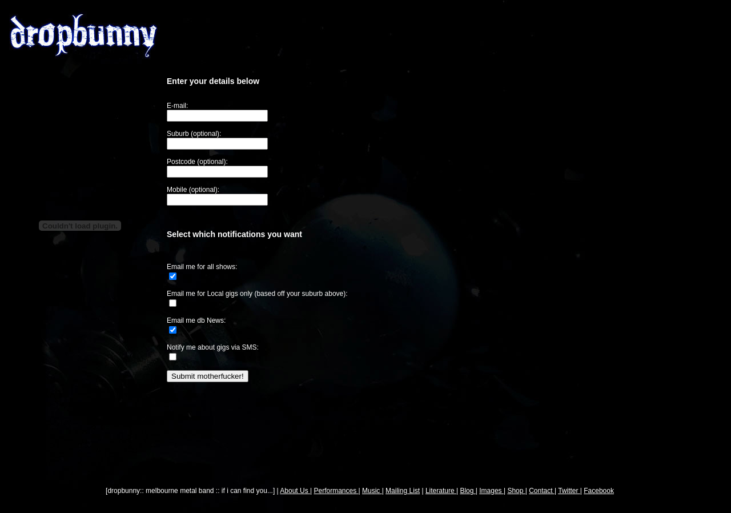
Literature (440, 491)
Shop (516, 491)
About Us (295, 491)
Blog (467, 491)
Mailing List (402, 491)
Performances (336, 491)
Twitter (569, 491)
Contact (542, 491)
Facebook (599, 491)
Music (372, 491)
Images (491, 491)
